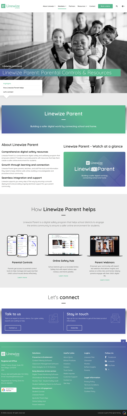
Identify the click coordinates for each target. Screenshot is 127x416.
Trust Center (68, 370)
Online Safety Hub (39, 401)
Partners (72, 6)
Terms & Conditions (91, 385)
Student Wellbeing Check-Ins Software (46, 384)
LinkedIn (110, 361)
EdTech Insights (90, 367)
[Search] (116, 6)
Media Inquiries (69, 373)
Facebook (110, 357)
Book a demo (105, 6)
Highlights (7, 83)
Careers (66, 367)
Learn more (22, 277)
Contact (92, 6)
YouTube (110, 365)
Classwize (88, 360)
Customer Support (70, 377)
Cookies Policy (89, 391)
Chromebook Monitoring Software (45, 378)
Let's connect (8, 92)
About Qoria (68, 357)
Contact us (13, 328)
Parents (87, 370)
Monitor (87, 364)
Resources (81, 6)
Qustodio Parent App (40, 398)
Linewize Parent (38, 395)
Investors (67, 364)
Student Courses (38, 391)
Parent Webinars (38, 404)
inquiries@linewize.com (14, 377)
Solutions (61, 6)
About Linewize (48, 6)
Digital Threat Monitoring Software (45, 374)
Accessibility (88, 388)
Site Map (67, 383)
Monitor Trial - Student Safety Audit (45, 381)
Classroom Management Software (45, 364)
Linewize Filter (89, 357)
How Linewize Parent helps (13, 88)
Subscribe (74, 328)
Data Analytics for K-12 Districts (44, 367)
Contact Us (68, 380)
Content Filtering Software (42, 360)
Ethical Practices (70, 360)
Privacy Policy (89, 382)
